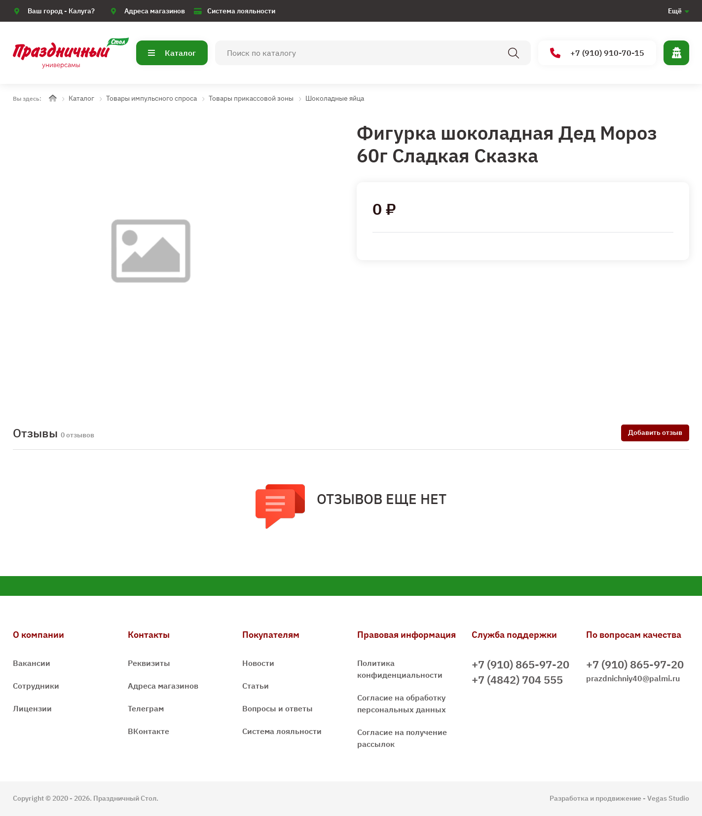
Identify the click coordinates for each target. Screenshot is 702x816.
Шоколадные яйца (334, 98)
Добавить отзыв (655, 432)
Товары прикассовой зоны (251, 98)
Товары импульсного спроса (151, 98)
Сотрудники (36, 686)
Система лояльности (241, 10)
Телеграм (146, 708)
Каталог (172, 53)
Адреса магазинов (154, 10)
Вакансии (31, 663)
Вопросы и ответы (277, 708)
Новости (258, 663)
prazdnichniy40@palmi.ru (633, 678)
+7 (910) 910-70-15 (597, 53)
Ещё (675, 10)
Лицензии (32, 708)
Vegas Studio (668, 798)
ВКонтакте (148, 731)
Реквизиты (149, 663)
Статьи (255, 686)
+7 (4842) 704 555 (517, 679)
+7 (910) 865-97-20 (520, 664)
